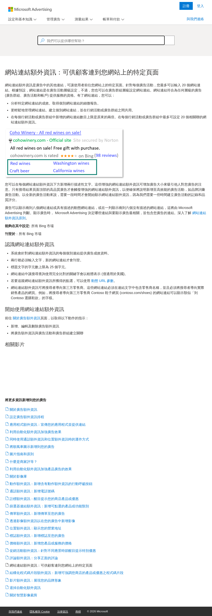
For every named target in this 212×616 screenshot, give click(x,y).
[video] (106, 370)
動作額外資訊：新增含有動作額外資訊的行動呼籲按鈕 (51, 484)
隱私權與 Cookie (40, 611)
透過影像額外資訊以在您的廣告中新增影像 (42, 521)
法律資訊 (62, 611)
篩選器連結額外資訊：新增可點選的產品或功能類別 (49, 506)
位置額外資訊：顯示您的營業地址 (35, 528)
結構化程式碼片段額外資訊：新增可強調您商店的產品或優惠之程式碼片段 (67, 573)
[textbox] (101, 40)
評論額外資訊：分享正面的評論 (34, 558)
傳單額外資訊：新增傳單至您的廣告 (37, 513)
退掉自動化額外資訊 (25, 588)
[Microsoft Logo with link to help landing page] (29, 9)
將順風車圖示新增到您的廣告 (32, 447)
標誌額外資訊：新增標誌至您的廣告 (37, 536)
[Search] (166, 40)
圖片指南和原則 (22, 454)
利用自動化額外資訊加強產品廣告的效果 (41, 469)
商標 (78, 611)
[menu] (21, 19)
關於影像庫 (18, 476)
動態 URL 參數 (102, 281)
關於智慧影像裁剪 (23, 595)
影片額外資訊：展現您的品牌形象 (35, 580)
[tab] (19, 19)
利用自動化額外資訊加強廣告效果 (35, 432)
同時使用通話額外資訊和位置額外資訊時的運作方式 (49, 439)
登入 (200, 6)
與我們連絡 (195, 19)
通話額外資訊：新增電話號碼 (32, 491)
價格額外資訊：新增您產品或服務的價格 (41, 543)
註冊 (186, 6)
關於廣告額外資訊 (23, 409)
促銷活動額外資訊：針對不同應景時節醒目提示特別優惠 (53, 551)
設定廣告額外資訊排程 (27, 417)
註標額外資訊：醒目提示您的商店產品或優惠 (44, 499)
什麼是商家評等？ (23, 462)
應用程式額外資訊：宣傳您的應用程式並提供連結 (48, 424)
